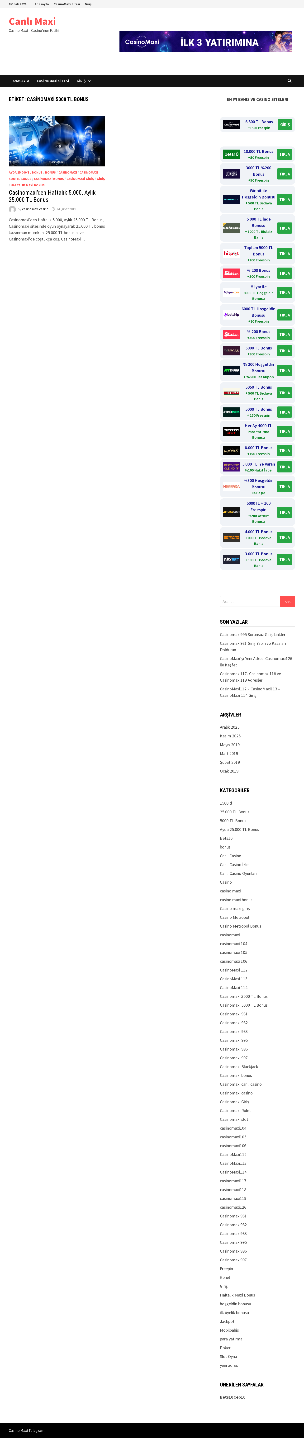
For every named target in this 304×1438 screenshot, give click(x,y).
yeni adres (229, 1365)
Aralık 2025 (229, 727)
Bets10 (226, 838)
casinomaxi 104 (233, 943)
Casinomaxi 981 (234, 1014)
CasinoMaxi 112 (233, 970)
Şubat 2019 (230, 762)
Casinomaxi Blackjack (239, 1066)
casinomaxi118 (233, 1189)
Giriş (88, 4)
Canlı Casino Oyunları (238, 873)
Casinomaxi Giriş (80, 179)
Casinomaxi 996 (234, 1049)
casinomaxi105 (233, 1137)
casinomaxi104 (233, 1128)
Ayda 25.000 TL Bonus (26, 172)
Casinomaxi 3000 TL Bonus (244, 996)
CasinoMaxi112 (233, 1154)
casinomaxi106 (233, 1145)
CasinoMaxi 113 (233, 978)
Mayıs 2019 (230, 744)
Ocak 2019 (229, 771)
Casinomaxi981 (233, 1216)
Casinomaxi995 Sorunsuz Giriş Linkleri (253, 634)
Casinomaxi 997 (234, 1058)
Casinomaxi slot (234, 1119)
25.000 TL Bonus (234, 812)
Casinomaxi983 (233, 1233)
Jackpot (227, 1321)
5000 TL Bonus (233, 820)
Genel (225, 1277)
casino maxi (230, 891)
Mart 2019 (229, 753)
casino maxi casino (35, 209)
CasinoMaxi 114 (233, 987)
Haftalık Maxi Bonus (28, 185)
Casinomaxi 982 (234, 1022)
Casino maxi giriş (235, 908)
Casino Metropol (234, 917)
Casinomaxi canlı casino (241, 1084)
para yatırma (231, 1339)
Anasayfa (42, 4)
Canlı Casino (230, 855)
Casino (226, 882)
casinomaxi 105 (233, 952)
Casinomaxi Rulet (235, 1110)
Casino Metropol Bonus (240, 926)
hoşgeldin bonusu (235, 1303)
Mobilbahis (229, 1330)
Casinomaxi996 (233, 1251)
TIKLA (284, 154)
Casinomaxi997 (233, 1260)
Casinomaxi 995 (234, 1040)
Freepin (226, 1268)
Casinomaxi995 (233, 1242)
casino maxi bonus (236, 899)
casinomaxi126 (233, 1207)
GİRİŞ (285, 124)
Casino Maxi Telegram (26, 1430)
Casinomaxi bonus (49, 179)
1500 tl (226, 803)
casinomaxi (67, 172)
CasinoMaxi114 (233, 1172)
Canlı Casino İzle (234, 864)
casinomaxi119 (233, 1198)
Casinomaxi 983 (234, 1031)
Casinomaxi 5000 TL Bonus (244, 1005)
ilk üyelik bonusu (234, 1312)
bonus (50, 172)
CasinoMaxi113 (233, 1163)
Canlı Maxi (32, 21)
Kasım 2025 (230, 736)
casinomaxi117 (233, 1180)
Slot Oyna (228, 1356)
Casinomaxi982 (233, 1224)
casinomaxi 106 (233, 961)
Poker (225, 1347)
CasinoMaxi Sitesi (67, 4)
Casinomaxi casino (236, 1093)
